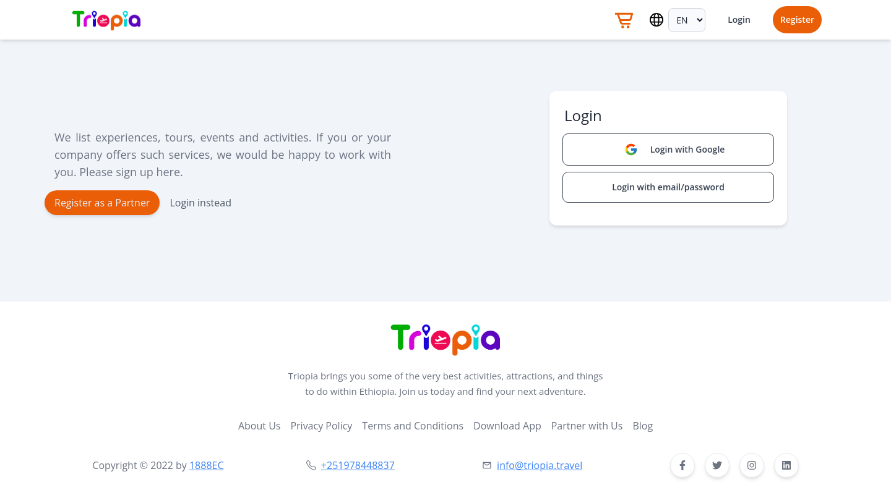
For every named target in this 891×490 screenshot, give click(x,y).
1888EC (206, 465)
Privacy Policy (321, 426)
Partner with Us (587, 426)
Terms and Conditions (412, 426)
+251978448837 (358, 465)
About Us (259, 426)
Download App (507, 426)
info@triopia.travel (539, 465)
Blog (642, 426)
